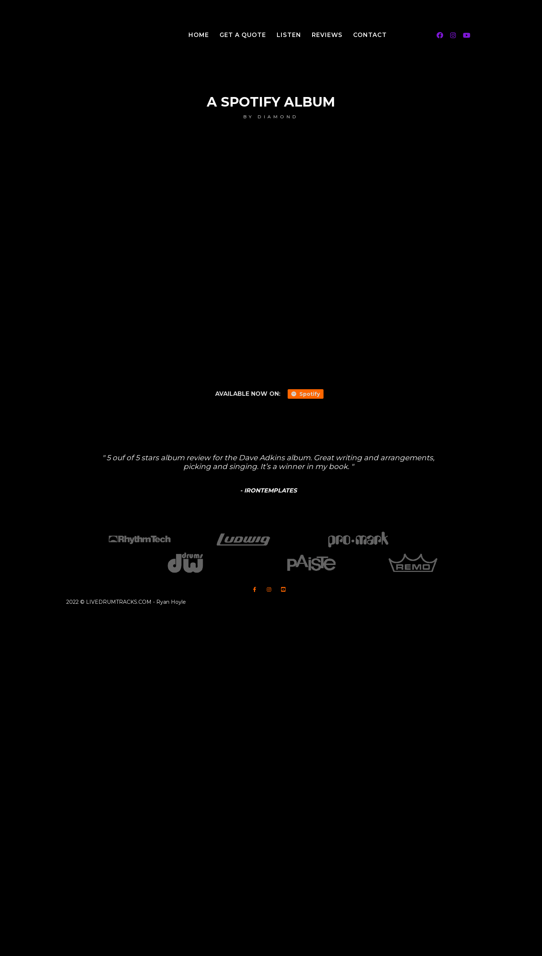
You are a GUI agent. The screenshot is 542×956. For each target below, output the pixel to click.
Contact (370, 34)
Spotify (305, 394)
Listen (289, 34)
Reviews (327, 34)
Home (198, 34)
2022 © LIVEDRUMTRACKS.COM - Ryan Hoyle (126, 602)
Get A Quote (243, 34)
